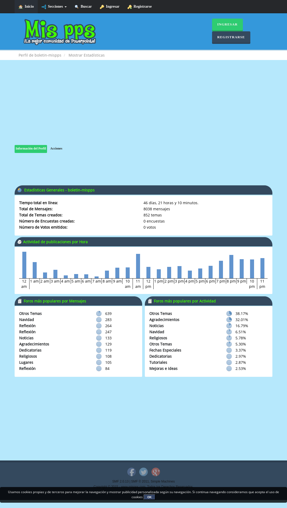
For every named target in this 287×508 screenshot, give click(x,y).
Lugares (26, 362)
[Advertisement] (143, 108)
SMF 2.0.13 (120, 481)
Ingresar (110, 7)
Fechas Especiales (165, 350)
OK (149, 497)
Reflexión (27, 325)
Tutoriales (158, 362)
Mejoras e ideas (163, 368)
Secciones (54, 7)
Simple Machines (163, 481)
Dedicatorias (30, 350)
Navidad (26, 319)
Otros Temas (30, 313)
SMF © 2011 (140, 481)
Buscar (83, 7)
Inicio (26, 7)
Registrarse (140, 7)
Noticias (26, 337)
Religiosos (28, 356)
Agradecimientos (34, 344)
